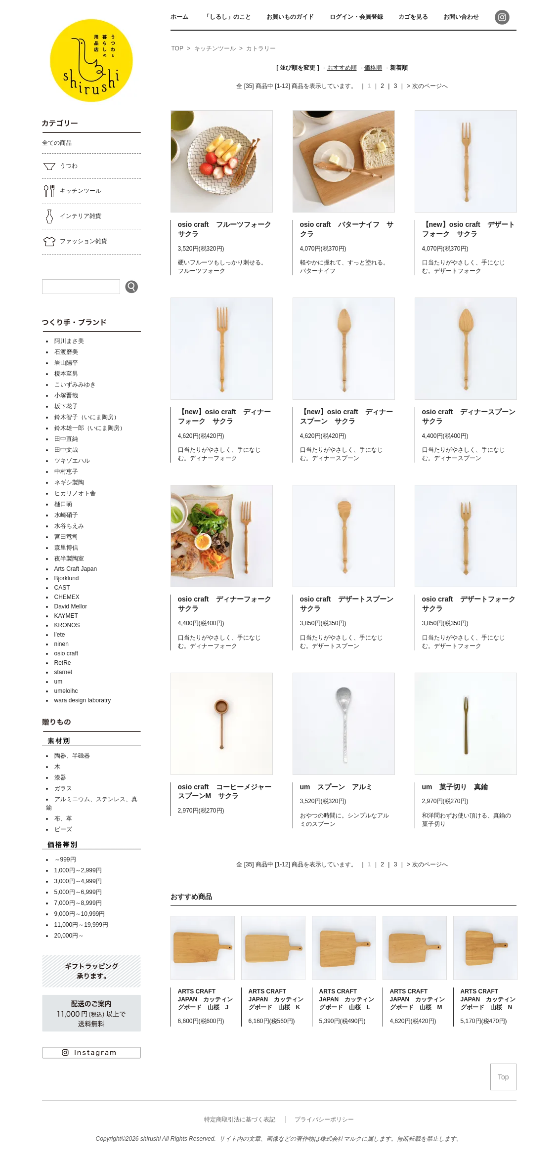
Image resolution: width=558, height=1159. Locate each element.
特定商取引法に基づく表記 (239, 1119)
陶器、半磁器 (72, 755)
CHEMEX (67, 597)
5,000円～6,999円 (78, 892)
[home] (177, 48)
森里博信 (66, 547)
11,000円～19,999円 (81, 924)
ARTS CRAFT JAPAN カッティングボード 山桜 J (205, 999)
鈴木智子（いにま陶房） (87, 417)
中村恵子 (66, 471)
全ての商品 (57, 142)
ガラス (63, 788)
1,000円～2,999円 (78, 870)
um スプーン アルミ (336, 787)
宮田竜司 (66, 536)
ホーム (179, 16)
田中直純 (66, 438)
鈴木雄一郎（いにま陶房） (90, 428)
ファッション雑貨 (74, 241)
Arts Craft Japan (75, 568)
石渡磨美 (66, 351)
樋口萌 (63, 504)
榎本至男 (66, 373)
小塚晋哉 (66, 395)
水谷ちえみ (69, 525)
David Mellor (70, 606)
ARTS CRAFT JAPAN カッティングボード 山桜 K (276, 999)
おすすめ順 (342, 67)
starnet (63, 672)
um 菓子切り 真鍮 (458, 787)
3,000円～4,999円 (78, 881)
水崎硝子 (66, 515)
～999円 (65, 859)
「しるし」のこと (227, 16)
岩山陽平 (66, 362)
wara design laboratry (82, 700)
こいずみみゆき (75, 384)
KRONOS (67, 625)
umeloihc (66, 690)
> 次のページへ (427, 86)
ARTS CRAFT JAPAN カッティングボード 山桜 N (488, 999)
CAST (62, 587)
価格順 (373, 67)
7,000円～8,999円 (78, 903)
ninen (61, 644)
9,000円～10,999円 (79, 913)
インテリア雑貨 (71, 216)
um (58, 681)
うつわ (60, 166)
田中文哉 (66, 449)
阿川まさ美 (69, 341)
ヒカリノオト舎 (75, 493)
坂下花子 (66, 406)
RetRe (62, 662)
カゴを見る (413, 16)
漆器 (60, 777)
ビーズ (63, 829)
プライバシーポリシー (324, 1119)
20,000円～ (69, 935)
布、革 (63, 818)
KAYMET (66, 615)
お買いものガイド (290, 16)
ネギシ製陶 (69, 482)
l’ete (59, 634)
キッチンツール (71, 191)
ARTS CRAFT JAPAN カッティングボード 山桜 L (347, 999)
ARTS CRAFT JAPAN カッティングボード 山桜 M (417, 999)
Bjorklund (66, 578)
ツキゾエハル (72, 460)
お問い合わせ (461, 16)
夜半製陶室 (69, 558)
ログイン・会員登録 (356, 16)
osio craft (66, 653)
